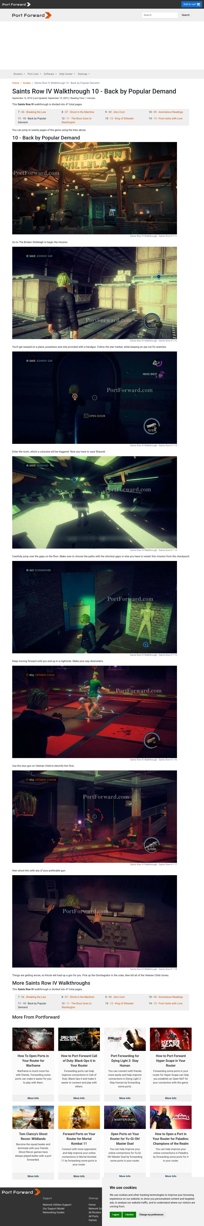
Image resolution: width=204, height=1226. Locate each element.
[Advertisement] (102, 45)
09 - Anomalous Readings (168, 112)
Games (93, 1220)
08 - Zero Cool (117, 112)
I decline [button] (129, 1214)
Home (15, 82)
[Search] (160, 15)
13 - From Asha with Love (168, 118)
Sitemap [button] (83, 74)
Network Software (99, 1208)
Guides (27, 82)
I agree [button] (115, 1214)
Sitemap (93, 1198)
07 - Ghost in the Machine (79, 112)
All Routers (95, 1212)
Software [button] (49, 74)
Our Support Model (53, 1208)
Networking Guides (54, 1212)
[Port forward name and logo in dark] (32, 15)
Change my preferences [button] (151, 1214)
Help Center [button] (66, 74)
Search (186, 15)
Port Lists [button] (33, 74)
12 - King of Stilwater (122, 118)
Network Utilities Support (57, 1204)
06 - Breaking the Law (33, 112)
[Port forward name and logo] (16, 4)
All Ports (93, 1216)
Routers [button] (18, 74)
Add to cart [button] (191, 4)
